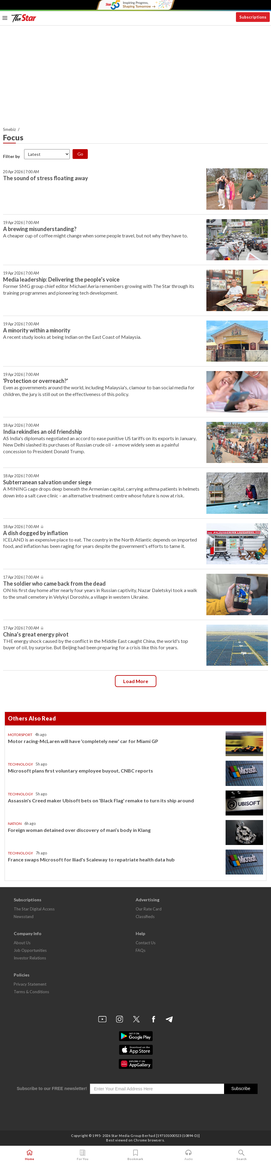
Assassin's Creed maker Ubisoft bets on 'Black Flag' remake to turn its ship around (101, 800)
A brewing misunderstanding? (40, 229)
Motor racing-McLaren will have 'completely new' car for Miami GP (83, 741)
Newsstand (24, 916)
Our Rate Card (149, 908)
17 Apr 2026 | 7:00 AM (21, 577)
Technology (20, 764)
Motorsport (20, 734)
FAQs (140, 950)
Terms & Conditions (31, 991)
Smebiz (9, 129)
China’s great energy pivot (36, 634)
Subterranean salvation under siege (47, 482)
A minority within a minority (36, 330)
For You (82, 1155)
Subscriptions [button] (252, 17)
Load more (135, 681)
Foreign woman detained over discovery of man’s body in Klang (79, 830)
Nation (15, 823)
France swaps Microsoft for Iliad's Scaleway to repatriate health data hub (91, 859)
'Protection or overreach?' (35, 380)
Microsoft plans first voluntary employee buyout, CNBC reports (80, 770)
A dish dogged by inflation (35, 533)
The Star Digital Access (34, 908)
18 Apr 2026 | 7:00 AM (21, 425)
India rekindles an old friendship (42, 431)
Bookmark (135, 1155)
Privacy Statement (30, 984)
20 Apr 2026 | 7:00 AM (21, 172)
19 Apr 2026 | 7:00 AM (21, 222)
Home (29, 1155)
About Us (22, 942)
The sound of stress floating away (45, 178)
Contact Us (145, 942)
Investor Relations (30, 957)
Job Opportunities (30, 950)
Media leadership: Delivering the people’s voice (61, 279)
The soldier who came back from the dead (54, 583)
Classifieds (145, 916)
